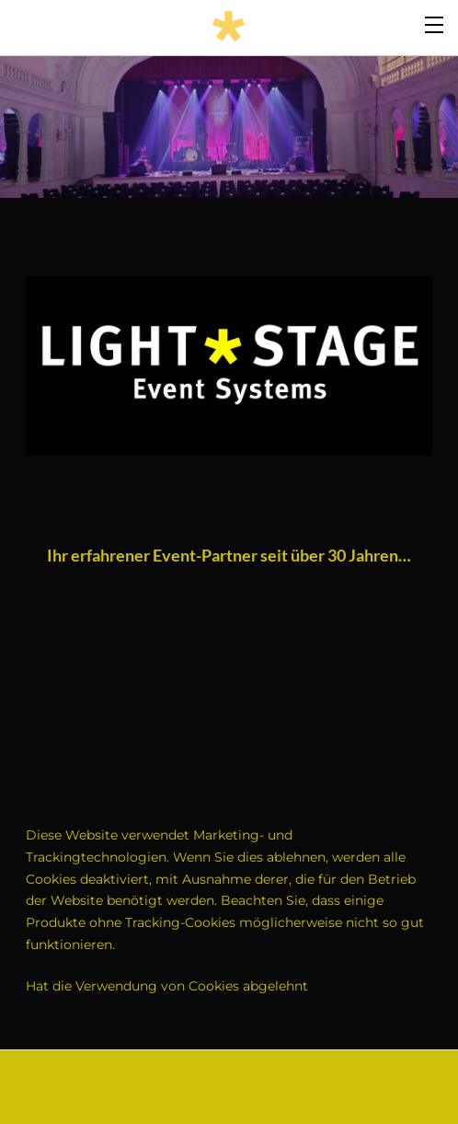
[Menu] (435, 23)
